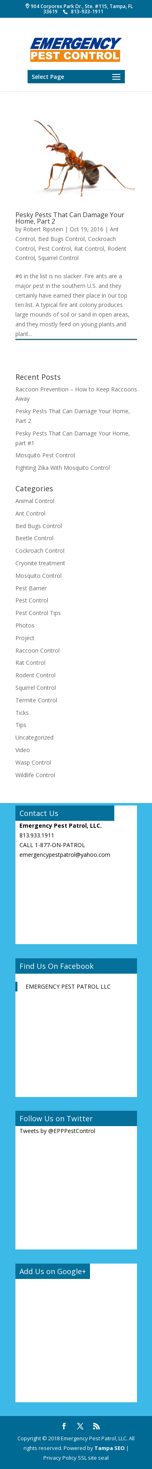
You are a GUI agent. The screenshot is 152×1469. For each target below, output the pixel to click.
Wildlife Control (35, 775)
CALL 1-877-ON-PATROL (52, 845)
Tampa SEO (109, 1448)
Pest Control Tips (38, 613)
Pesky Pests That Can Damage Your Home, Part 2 (69, 218)
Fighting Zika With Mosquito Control (62, 467)
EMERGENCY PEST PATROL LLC (68, 986)
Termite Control (36, 700)
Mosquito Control (38, 575)
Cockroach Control (39, 550)
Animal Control (34, 501)
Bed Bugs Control (61, 239)
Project (24, 638)
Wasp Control (33, 762)
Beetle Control (34, 538)
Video (22, 750)
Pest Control (54, 248)
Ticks (22, 713)
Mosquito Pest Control (45, 455)
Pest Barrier (31, 588)
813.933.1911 (36, 835)
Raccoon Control (37, 650)
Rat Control (89, 248)
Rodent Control (35, 675)
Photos (24, 625)
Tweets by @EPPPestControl (57, 1131)
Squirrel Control (58, 258)
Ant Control (30, 513)
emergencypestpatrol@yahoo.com (64, 854)
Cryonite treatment (40, 563)
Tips (20, 725)
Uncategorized (34, 737)
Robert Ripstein (43, 229)
